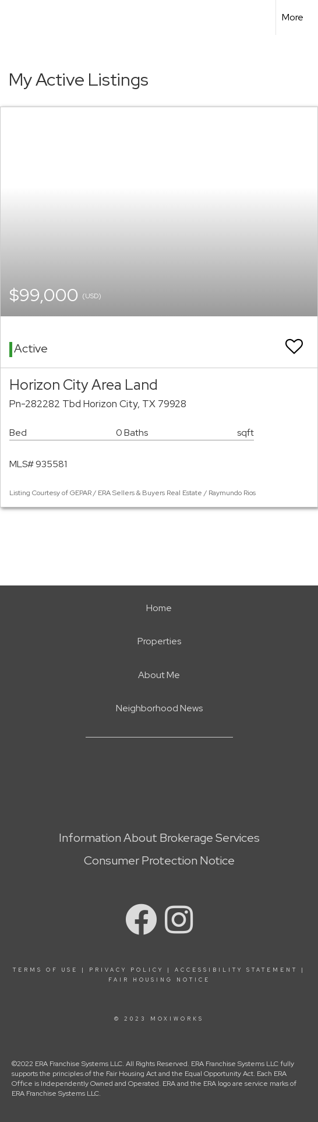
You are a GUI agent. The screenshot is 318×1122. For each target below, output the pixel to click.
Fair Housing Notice (159, 979)
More (292, 17)
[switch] (294, 341)
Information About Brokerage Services (159, 837)
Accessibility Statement (236, 969)
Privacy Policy (126, 969)
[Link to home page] (19, 17)
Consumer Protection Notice (159, 860)
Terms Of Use (45, 969)
